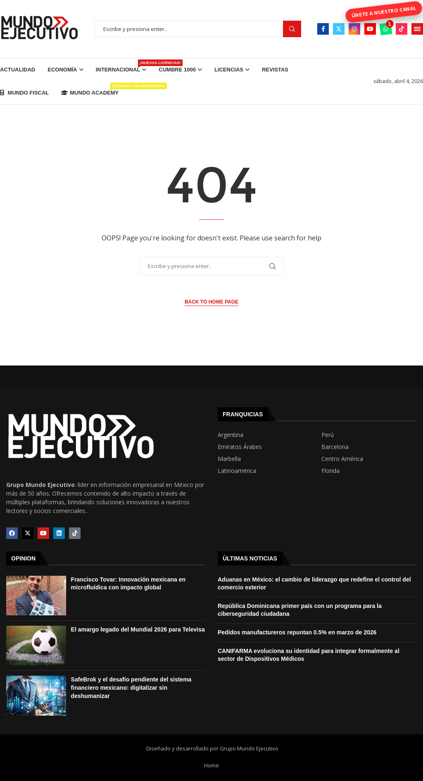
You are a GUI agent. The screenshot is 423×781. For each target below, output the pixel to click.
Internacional (121, 66)
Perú (327, 435)
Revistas (275, 69)
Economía (62, 69)
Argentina (230, 435)
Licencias (228, 69)
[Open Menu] (417, 29)
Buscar (292, 29)
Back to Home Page (211, 302)
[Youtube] (370, 29)
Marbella (229, 459)
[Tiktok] (401, 29)
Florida (330, 471)
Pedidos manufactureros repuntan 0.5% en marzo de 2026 (297, 632)
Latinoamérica (237, 471)
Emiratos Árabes (240, 447)
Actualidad (17, 69)
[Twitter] (339, 29)
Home (211, 765)
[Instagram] (354, 29)
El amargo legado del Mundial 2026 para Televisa (138, 629)
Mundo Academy (90, 89)
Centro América (342, 459)
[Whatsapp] (386, 29)
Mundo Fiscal (24, 93)
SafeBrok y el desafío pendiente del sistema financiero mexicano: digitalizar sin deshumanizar (131, 687)
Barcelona (335, 447)
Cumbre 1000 (177, 69)
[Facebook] (323, 29)
